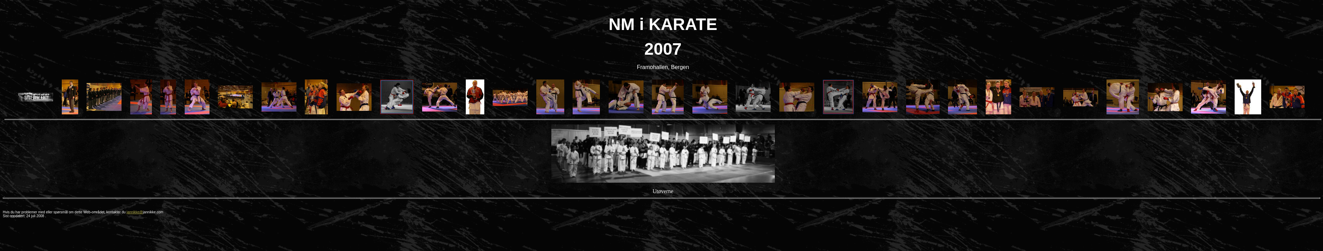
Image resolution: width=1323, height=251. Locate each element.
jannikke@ (134, 212)
